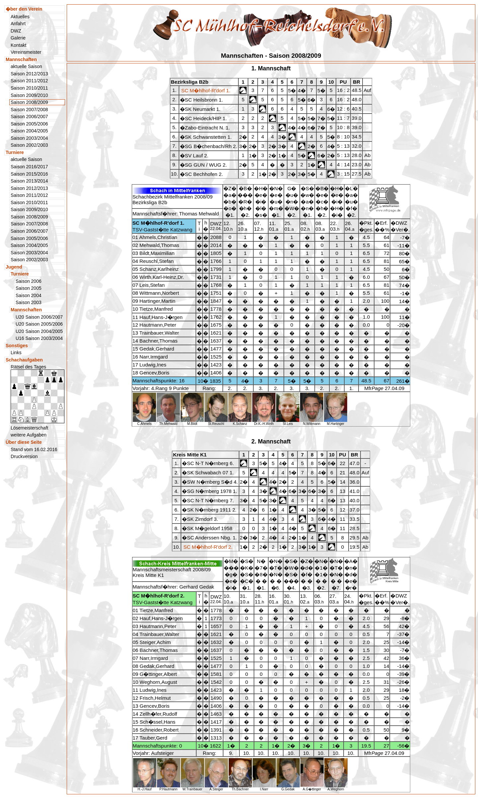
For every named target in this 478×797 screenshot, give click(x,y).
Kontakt (18, 45)
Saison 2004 (28, 295)
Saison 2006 (28, 281)
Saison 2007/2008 (29, 109)
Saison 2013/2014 (29, 181)
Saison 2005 (28, 288)
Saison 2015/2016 (29, 174)
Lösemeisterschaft (29, 428)
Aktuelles (20, 16)
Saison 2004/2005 (29, 130)
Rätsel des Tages (37, 393)
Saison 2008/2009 (29, 216)
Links (16, 352)
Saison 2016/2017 (29, 166)
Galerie (18, 37)
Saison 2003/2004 (29, 138)
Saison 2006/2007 (29, 116)
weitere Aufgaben (28, 435)
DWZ (16, 31)
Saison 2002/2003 (29, 145)
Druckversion (24, 456)
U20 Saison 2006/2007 (39, 317)
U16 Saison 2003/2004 (39, 338)
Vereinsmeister (26, 52)
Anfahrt (18, 23)
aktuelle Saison (26, 66)
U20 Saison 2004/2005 (39, 331)
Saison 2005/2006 (29, 123)
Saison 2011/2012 (29, 80)
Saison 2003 (28, 302)
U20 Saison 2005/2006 (39, 324)
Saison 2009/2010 (29, 95)
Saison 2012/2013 (29, 73)
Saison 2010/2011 (29, 88)
